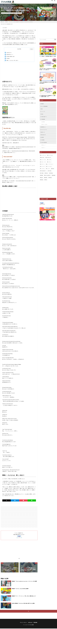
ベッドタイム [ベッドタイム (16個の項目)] (43, 172)
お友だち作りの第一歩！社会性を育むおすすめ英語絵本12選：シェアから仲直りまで (48, 71)
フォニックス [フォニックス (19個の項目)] (43, 170)
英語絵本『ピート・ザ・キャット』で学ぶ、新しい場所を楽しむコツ (24, 596)
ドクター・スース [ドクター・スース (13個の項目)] (43, 165)
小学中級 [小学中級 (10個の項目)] (50, 174)
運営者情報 (36, 622)
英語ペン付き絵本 (45, 127)
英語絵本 (54, 7)
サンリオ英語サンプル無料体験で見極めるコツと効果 (48, 57)
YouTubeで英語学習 (44, 146)
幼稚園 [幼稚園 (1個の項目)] (42, 179)
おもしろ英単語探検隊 (45, 108)
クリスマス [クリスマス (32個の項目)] (49, 163)
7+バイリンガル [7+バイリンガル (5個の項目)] (50, 159)
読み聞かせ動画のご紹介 (10, 56)
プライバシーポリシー (23, 622)
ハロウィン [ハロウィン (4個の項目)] (49, 165)
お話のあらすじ (8, 52)
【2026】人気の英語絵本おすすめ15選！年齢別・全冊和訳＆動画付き (48, 84)
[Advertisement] (19, 70)
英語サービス (43, 135)
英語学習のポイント (9, 54)
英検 (42, 111)
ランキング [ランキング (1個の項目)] (48, 172)
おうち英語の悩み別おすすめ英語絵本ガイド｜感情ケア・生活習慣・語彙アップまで (48, 98)
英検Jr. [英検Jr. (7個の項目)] (46, 183)
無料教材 (43, 124)
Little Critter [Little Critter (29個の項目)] (42, 161)
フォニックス (43, 113)
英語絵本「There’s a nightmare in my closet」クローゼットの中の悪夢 (25, 582)
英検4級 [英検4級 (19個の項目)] (50, 181)
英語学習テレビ (43, 130)
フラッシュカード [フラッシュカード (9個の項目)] (49, 170)
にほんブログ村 (19, 537)
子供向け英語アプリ (44, 119)
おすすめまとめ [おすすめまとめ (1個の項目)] (48, 161)
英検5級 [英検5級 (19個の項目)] (42, 183)
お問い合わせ (30, 622)
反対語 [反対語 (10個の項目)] (53, 172)
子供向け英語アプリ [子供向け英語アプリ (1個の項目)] (43, 174)
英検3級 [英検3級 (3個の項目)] (46, 181)
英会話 (42, 116)
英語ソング (44, 148)
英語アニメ (44, 151)
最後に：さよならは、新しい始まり (11, 60)
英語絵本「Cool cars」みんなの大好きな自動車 (22, 588)
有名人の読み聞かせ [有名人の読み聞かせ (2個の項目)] (48, 179)
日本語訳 (7, 58)
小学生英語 (43, 143)
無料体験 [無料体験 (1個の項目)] (54, 179)
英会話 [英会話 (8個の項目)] (42, 181)
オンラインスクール (44, 132)
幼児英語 (42, 140)
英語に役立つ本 (43, 138)
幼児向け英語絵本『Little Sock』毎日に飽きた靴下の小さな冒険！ (24, 604)
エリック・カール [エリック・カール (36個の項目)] (43, 163)
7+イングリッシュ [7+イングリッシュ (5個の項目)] (43, 159)
